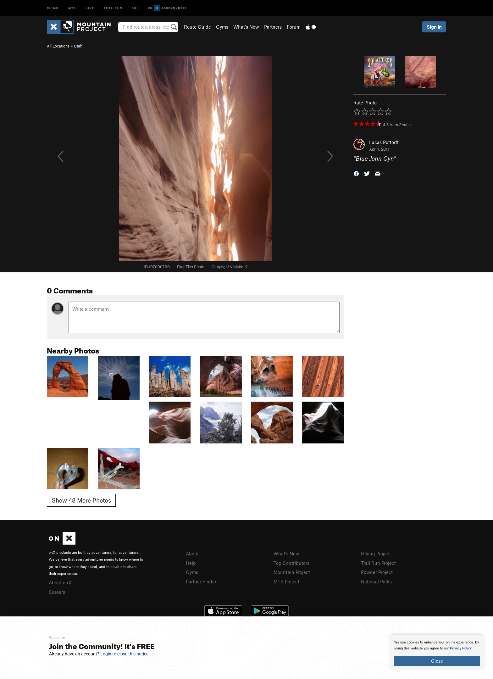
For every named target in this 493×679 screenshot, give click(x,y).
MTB (72, 8)
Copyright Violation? (229, 266)
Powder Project (377, 572)
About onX (60, 582)
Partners (273, 27)
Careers (57, 592)
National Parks (376, 581)
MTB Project (286, 581)
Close (437, 661)
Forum (294, 27)
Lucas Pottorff (384, 142)
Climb (53, 8)
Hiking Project (376, 553)
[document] (437, 652)
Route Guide (197, 27)
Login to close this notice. (125, 653)
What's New (246, 27)
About (192, 553)
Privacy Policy (461, 648)
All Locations (58, 45)
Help (191, 563)
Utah (78, 45)
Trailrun (113, 8)
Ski (135, 8)
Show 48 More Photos (81, 500)
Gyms (222, 27)
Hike (90, 8)
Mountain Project (292, 572)
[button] (356, 173)
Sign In (434, 27)
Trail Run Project (378, 563)
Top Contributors (291, 563)
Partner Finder (201, 581)
